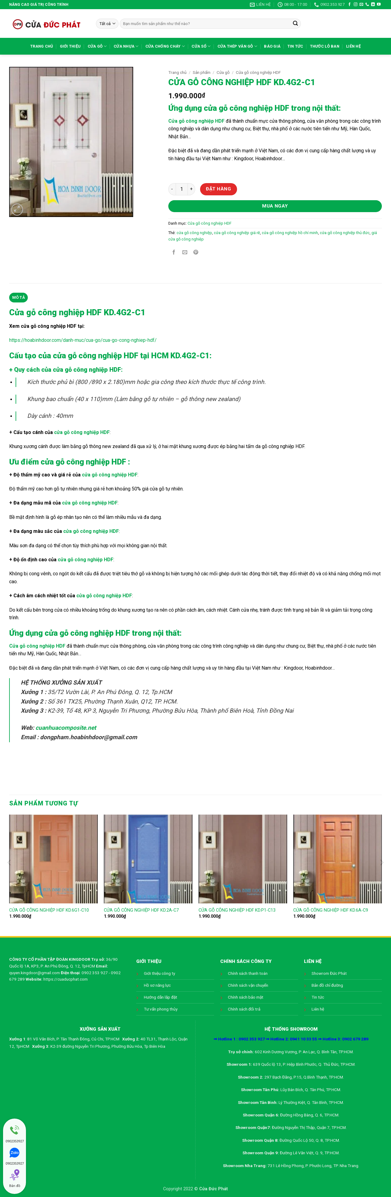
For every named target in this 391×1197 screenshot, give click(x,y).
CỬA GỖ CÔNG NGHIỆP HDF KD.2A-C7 (141, 910)
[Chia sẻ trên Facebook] (174, 253)
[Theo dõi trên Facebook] (349, 4)
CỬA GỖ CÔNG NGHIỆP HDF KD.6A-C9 (330, 910)
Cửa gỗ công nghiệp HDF (258, 72)
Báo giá (272, 46)
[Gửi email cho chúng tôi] (361, 4)
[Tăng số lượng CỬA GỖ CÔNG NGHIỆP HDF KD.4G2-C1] (191, 189)
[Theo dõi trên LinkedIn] (373, 4)
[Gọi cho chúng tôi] (367, 4)
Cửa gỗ (97, 46)
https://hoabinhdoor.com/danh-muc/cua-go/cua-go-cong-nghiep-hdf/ (83, 340)
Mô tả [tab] (18, 297)
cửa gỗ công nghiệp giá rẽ (237, 232)
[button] (17, 209)
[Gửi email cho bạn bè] (185, 253)
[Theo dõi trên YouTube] (379, 4)
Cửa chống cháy (165, 46)
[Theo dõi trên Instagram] (355, 4)
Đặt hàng (218, 189)
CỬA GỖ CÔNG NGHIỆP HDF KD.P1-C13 (237, 910)
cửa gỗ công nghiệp (194, 232)
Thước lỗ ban (324, 46)
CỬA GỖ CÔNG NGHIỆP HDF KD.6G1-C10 (49, 910)
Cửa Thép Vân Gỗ (237, 46)
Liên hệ (353, 46)
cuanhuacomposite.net (65, 727)
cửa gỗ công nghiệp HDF (246, 108)
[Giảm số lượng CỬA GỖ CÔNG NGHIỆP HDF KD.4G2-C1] (172, 189)
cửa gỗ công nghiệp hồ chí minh (290, 232)
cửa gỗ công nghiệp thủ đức (345, 232)
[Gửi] (295, 24)
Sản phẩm (201, 72)
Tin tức (295, 46)
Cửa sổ (201, 46)
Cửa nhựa (126, 46)
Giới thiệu (70, 46)
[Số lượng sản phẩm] (182, 189)
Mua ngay (275, 206)
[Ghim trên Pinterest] (196, 253)
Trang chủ (41, 46)
